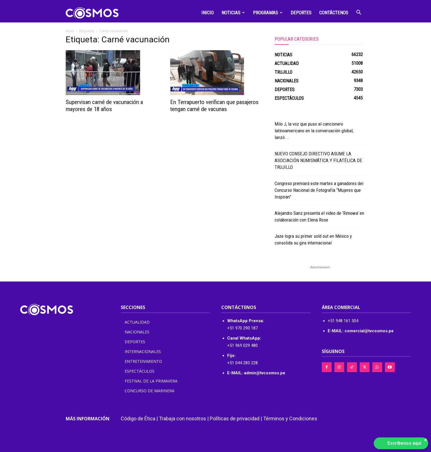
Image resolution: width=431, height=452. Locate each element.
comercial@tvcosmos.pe (369, 330)
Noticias (233, 12)
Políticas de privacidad (234, 418)
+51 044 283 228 (242, 362)
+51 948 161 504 (343, 320)
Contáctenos (333, 12)
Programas (267, 12)
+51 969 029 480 (242, 345)
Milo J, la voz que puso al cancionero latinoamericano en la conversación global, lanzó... (314, 130)
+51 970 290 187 (242, 328)
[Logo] (92, 12)
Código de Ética (138, 418)
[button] (359, 13)
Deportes (301, 12)
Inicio (207, 12)
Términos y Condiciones (290, 418)
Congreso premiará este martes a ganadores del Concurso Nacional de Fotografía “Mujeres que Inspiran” (319, 190)
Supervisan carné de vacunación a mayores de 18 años (104, 105)
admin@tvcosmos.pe (264, 372)
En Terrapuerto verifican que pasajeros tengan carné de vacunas (214, 105)
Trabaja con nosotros (182, 418)
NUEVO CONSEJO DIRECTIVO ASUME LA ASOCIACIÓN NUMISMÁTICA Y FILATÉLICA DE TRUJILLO (318, 160)
